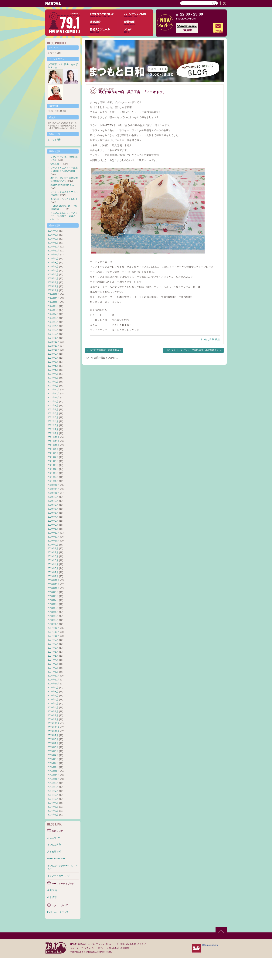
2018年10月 (54, 588)
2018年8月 (53, 596)
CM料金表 (131, 944)
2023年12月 (54, 342)
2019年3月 (53, 568)
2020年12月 (54, 485)
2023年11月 (54, 346)
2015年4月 (53, 755)
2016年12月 (54, 675)
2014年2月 (53, 810)
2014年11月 (54, 775)
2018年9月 (53, 592)
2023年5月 (53, 369)
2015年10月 (54, 731)
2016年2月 (53, 715)
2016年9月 (53, 687)
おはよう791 (53, 837)
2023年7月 (53, 361)
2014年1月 (53, 814)
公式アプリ (142, 944)
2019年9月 (53, 544)
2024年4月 (53, 326)
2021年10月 (54, 445)
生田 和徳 (52, 890)
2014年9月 (53, 783)
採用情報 (125, 948)
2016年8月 (53, 691)
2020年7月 (53, 505)
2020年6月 (53, 509)
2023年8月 (53, 358)
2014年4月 (53, 802)
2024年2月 (53, 334)
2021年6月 (53, 461)
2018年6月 (53, 604)
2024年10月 (54, 302)
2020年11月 (54, 489)
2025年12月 (54, 246)
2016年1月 (53, 719)
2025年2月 (53, 286)
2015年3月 (53, 759)
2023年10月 (54, 350)
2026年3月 (53, 234)
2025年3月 (53, 282)
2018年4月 (53, 612)
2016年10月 (54, 683)
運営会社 (82, 944)
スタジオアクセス (96, 944)
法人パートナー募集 (115, 944)
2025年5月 (53, 274)
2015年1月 (53, 767)
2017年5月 (53, 656)
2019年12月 (54, 532)
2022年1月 (53, 433)
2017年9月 (53, 640)
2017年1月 (53, 671)
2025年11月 (54, 250)
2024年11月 (54, 298)
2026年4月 (53, 230)
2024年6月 (53, 318)
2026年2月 (53, 238)
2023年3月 (53, 377)
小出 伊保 (64, 64)
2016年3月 (53, 711)
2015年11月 (54, 727)
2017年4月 (53, 659)
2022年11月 (54, 393)
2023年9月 (53, 354)
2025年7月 (53, 266)
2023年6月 (53, 365)
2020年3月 (53, 521)
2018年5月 (53, 608)
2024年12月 (54, 294)
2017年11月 (54, 632)
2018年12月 (54, 580)
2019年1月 (53, 576)
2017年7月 (53, 648)
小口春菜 (52, 64)
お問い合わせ (113, 948)
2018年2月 (53, 620)
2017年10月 (54, 636)
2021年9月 (53, 449)
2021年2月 (53, 477)
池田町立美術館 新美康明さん (105, 350)
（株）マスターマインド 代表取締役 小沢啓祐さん (192, 350)
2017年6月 (53, 652)
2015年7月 (53, 743)
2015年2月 (53, 763)
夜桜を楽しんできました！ (64, 198)
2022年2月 (53, 429)
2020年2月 (53, 524)
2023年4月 (53, 373)
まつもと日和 (207, 339)
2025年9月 (53, 258)
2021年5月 (53, 465)
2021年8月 (53, 453)
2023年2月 (53, 381)
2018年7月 (53, 600)
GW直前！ (55, 163)
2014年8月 (53, 787)
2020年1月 (53, 528)
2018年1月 (53, 624)
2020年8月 (53, 501)
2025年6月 (53, 270)
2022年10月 (54, 397)
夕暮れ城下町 (54, 851)
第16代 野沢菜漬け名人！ (63, 184)
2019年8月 (53, 548)
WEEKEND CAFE (56, 858)
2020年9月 (53, 497)
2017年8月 (53, 644)
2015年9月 (53, 735)
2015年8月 (53, 739)
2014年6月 (53, 795)
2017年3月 (53, 663)
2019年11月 (54, 536)
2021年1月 (53, 481)
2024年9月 (53, 306)
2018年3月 (53, 616)
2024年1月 (53, 338)
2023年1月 (53, 385)
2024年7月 (53, 314)
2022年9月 (53, 401)
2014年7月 (53, 791)
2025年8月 (53, 262)
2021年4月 (53, 469)
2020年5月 (53, 513)
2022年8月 (53, 405)
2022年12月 (54, 389)
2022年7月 (53, 409)
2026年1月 (53, 242)
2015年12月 (54, 723)
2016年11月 (54, 679)
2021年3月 (53, 473)
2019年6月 (53, 556)
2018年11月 (54, 584)
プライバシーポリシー (94, 948)
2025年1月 (53, 290)
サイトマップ (76, 948)
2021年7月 (53, 457)
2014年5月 (53, 799)
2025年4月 (53, 278)
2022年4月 (53, 421)
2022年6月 (53, 413)
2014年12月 (54, 771)
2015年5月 (53, 751)
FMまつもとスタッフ (58, 912)
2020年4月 (53, 517)
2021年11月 (54, 441)
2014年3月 (53, 806)
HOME (73, 944)
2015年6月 (53, 747)
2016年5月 (53, 703)
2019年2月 (53, 572)
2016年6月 (53, 699)
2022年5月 (53, 417)
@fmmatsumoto (210, 945)
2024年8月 (53, 310)
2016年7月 (53, 695)
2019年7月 (53, 552)
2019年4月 (53, 564)
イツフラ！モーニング (58, 875)
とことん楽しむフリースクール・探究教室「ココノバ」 (64, 215)
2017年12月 (54, 628)
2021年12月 (54, 437)
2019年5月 (53, 560)
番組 (217, 339)
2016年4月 (53, 707)
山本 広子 (52, 897)
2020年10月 (54, 493)
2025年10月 (54, 254)
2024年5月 (53, 322)
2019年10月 (54, 540)
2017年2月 (53, 667)
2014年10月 (54, 779)
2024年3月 (53, 330)
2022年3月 (53, 425)
